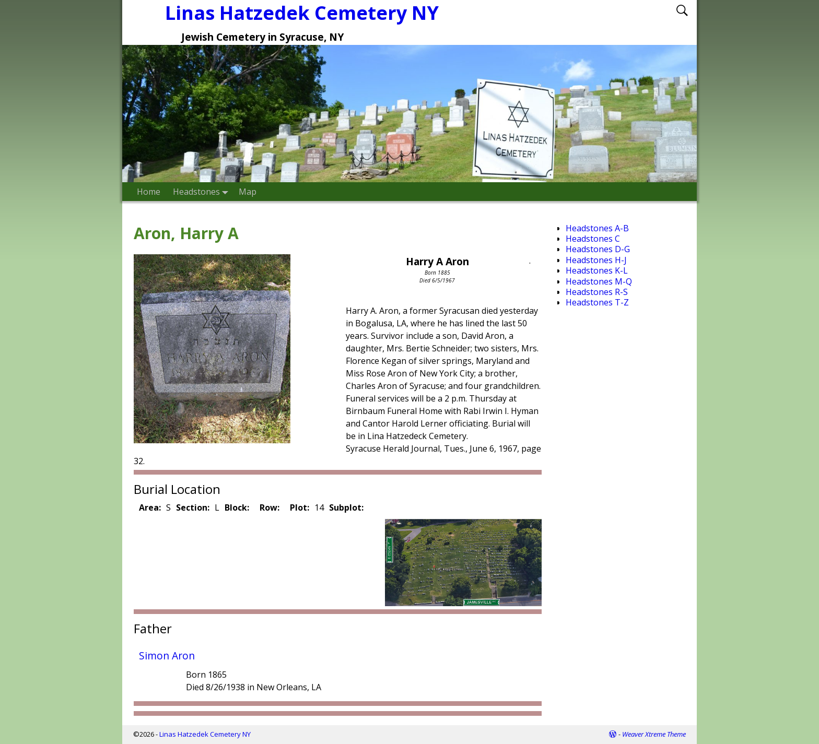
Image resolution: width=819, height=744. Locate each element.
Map (247, 191)
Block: (237, 507)
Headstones (202, 191)
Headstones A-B (597, 228)
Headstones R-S (597, 292)
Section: (192, 507)
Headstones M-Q (599, 281)
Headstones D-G (598, 249)
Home (148, 191)
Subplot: (346, 507)
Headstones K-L (597, 270)
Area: (150, 507)
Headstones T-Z (597, 302)
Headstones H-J (596, 260)
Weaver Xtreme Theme (654, 734)
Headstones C (593, 238)
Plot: (299, 507)
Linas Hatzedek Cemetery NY (205, 734)
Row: (269, 507)
